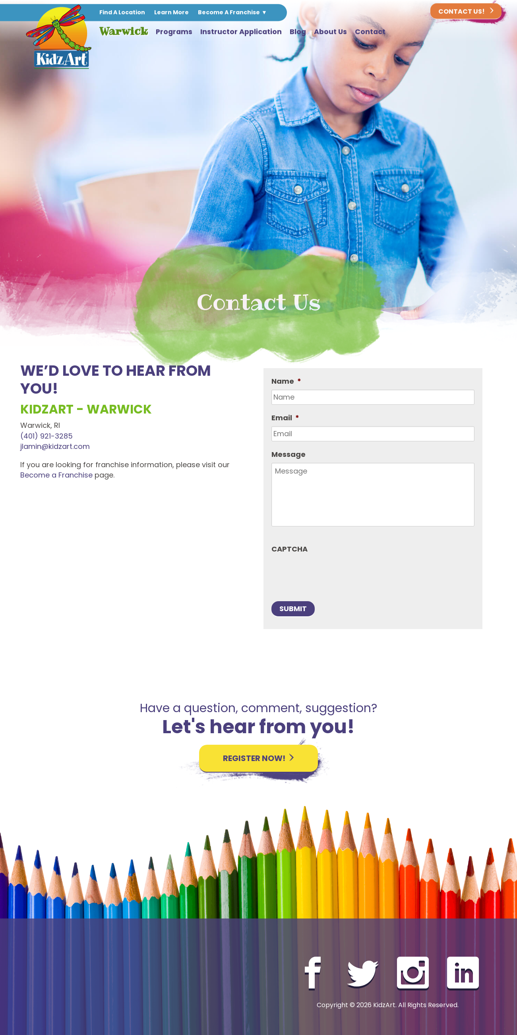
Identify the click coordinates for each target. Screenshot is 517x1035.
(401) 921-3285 (46, 436)
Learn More (171, 13)
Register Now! (258, 758)
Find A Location (122, 13)
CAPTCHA (289, 548)
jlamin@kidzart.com (55, 446)
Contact (370, 32)
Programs (174, 32)
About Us (330, 32)
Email (285, 417)
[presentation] (331, 572)
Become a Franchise (56, 475)
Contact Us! (466, 12)
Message (288, 454)
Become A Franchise (229, 13)
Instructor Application (241, 32)
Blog (298, 32)
